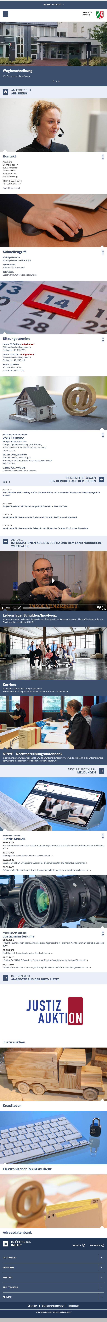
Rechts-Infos (10, 1287)
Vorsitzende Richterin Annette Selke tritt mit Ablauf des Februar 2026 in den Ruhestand (45, 528)
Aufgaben (8, 1267)
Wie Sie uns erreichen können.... (17, 76)
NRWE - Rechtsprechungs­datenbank (32, 754)
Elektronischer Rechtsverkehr (27, 1169)
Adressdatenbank (17, 1232)
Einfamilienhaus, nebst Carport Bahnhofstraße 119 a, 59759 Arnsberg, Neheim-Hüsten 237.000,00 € (27, 460)
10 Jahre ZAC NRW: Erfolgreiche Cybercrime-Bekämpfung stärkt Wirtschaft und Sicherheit (44, 863)
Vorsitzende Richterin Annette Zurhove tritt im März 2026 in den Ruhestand (40, 517)
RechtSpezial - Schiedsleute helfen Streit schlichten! (26, 855)
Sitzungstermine (16, 339)
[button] (53, 81)
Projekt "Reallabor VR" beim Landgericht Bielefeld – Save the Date (35, 506)
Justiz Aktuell (14, 838)
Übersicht (32, 1306)
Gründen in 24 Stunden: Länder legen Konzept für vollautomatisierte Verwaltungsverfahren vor (45, 870)
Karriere (9, 684)
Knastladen (12, 1105)
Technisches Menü (52, 5)
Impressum (73, 1306)
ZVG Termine (15, 437)
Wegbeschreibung (17, 71)
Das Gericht (10, 1257)
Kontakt (9, 156)
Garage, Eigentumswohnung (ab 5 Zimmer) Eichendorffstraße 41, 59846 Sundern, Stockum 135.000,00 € (24, 447)
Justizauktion (14, 1042)
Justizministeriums (18, 935)
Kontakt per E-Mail (11, 188)
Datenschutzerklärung (53, 1306)
